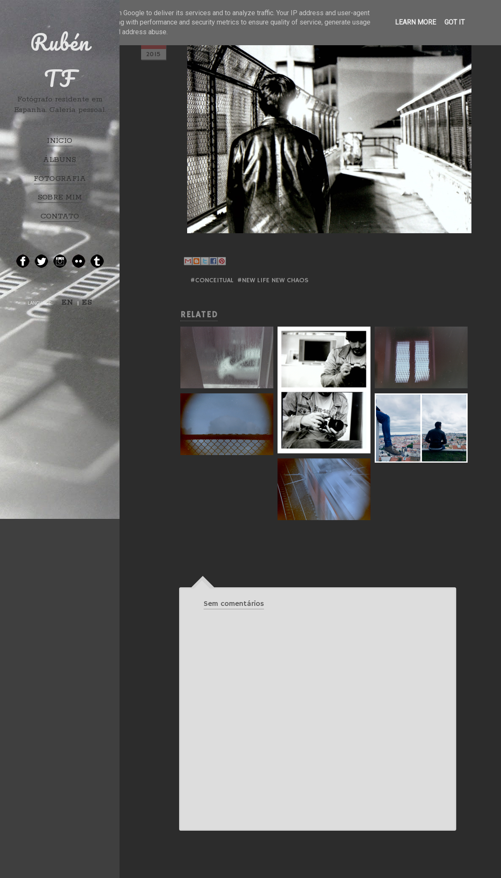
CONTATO (60, 216)
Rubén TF (60, 60)
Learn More (415, 22)
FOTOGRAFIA (60, 178)
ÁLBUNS (59, 159)
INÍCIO (59, 140)
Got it (454, 22)
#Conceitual (212, 280)
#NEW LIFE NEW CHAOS (272, 280)
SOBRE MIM (60, 197)
